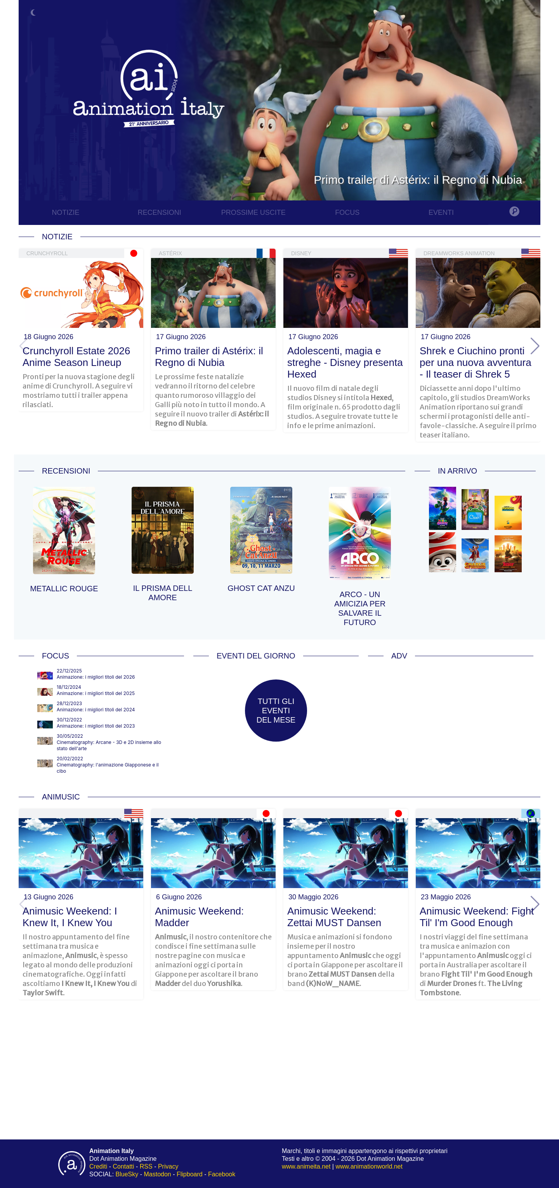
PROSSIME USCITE (253, 212)
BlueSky (127, 1174)
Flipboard (190, 1174)
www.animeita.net (306, 1166)
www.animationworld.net (369, 1166)
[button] (535, 346)
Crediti (98, 1166)
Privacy (168, 1166)
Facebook (221, 1174)
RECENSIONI (159, 212)
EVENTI (441, 212)
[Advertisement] (450, 722)
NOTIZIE (65, 212)
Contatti (123, 1166)
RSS (146, 1166)
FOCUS (347, 212)
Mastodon (157, 1174)
